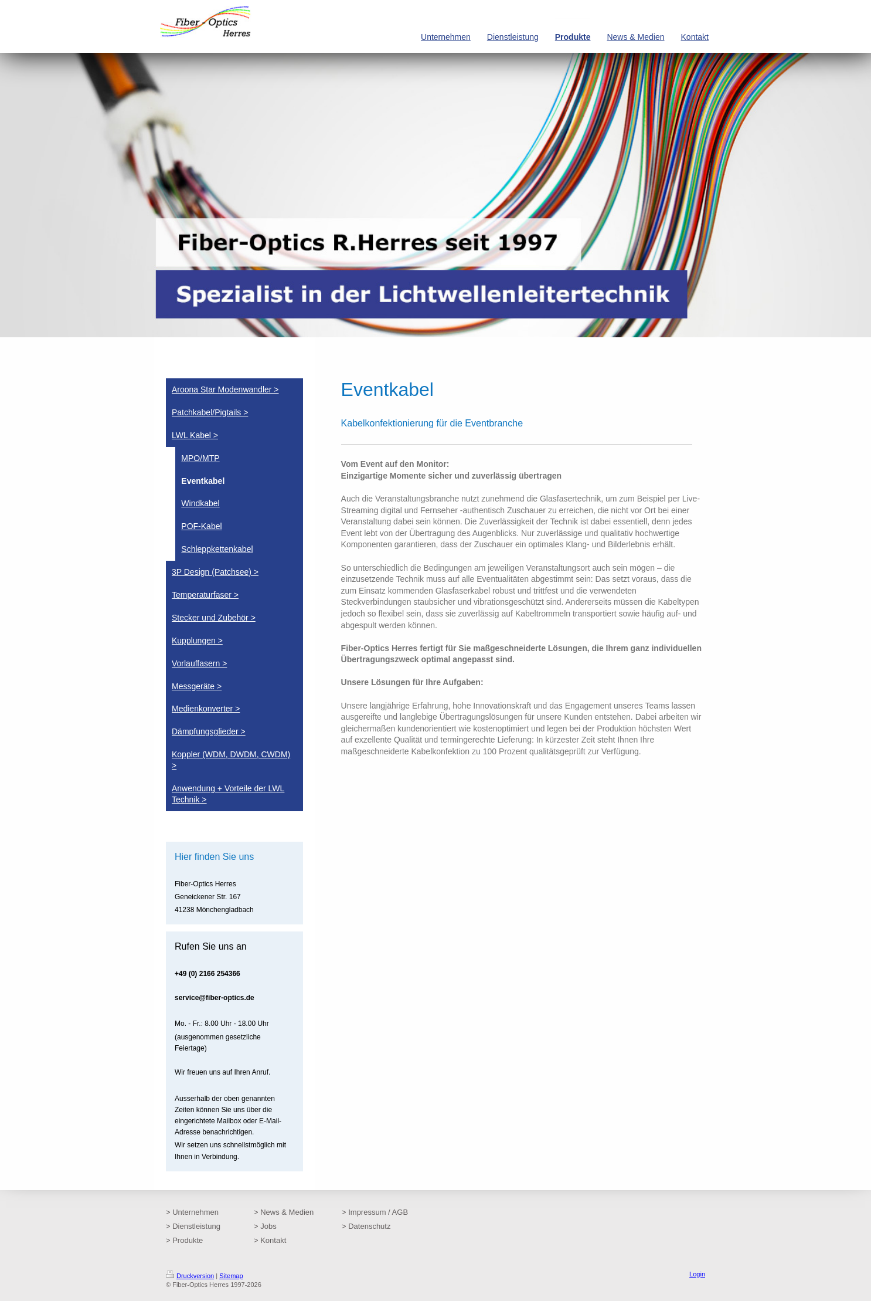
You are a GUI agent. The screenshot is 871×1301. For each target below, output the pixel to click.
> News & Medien (284, 1212)
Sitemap (231, 1275)
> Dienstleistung (193, 1226)
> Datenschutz (366, 1226)
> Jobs (265, 1226)
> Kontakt (270, 1240)
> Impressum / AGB (375, 1212)
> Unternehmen (192, 1212)
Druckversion (190, 1275)
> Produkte (184, 1240)
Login (697, 1274)
